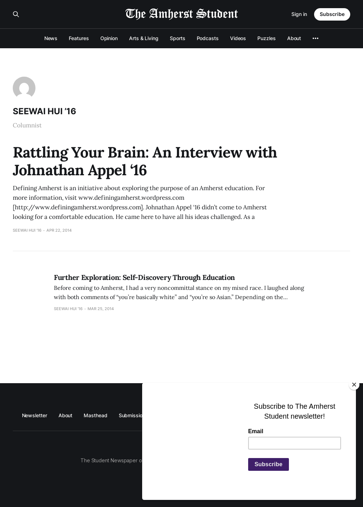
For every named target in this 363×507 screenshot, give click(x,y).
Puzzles (266, 38)
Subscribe (332, 14)
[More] (315, 38)
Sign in (299, 14)
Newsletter (34, 415)
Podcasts (208, 38)
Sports (177, 38)
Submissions (133, 415)
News (51, 38)
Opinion (109, 38)
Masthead (95, 415)
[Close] (354, 384)
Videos (238, 38)
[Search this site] (16, 14)
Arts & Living (143, 38)
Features (79, 38)
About (294, 38)
